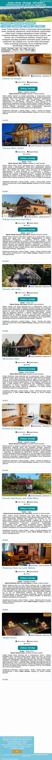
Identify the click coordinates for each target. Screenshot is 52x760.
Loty (6, 26)
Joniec (47, 56)
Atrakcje (28, 26)
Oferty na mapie (19, 23)
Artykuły (39, 26)
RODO (21, 748)
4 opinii (36, 463)
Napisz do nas (26, 756)
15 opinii (41, 536)
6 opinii (35, 317)
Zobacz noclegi (27, 92)
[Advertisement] (26, 734)
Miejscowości (30, 23)
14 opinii (35, 97)
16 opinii (35, 390)
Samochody (17, 26)
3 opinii (40, 609)
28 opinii (39, 244)
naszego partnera (8, 264)
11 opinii (36, 170)
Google (5, 739)
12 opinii (34, 682)
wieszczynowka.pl (45, 1)
